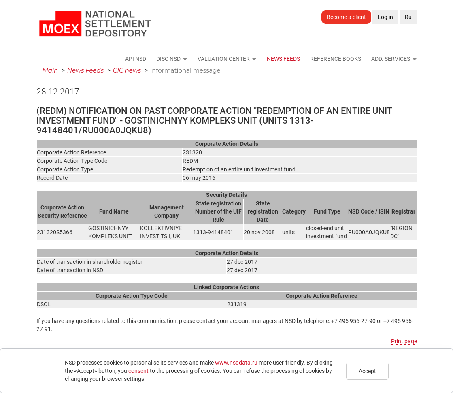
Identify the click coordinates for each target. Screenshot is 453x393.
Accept (367, 371)
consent (138, 370)
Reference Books (335, 59)
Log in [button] (385, 17)
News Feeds (283, 59)
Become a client (346, 17)
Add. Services (390, 59)
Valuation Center (224, 59)
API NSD (135, 59)
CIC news (127, 70)
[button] (184, 59)
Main (50, 70)
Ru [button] (408, 17)
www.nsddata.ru (236, 362)
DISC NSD (168, 59)
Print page (404, 341)
